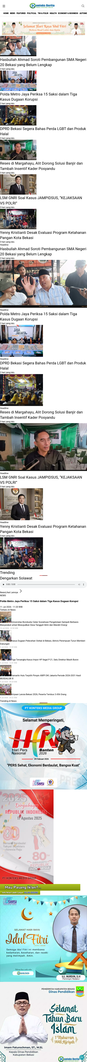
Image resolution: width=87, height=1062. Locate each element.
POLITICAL (31, 13)
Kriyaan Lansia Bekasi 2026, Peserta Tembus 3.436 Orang (43, 696)
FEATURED (21, 13)
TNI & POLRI (43, 13)
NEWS (12, 13)
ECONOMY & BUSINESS (68, 13)
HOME (6, 13)
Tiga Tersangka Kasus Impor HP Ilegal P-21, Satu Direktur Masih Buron (43, 661)
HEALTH (53, 13)
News (2, 592)
